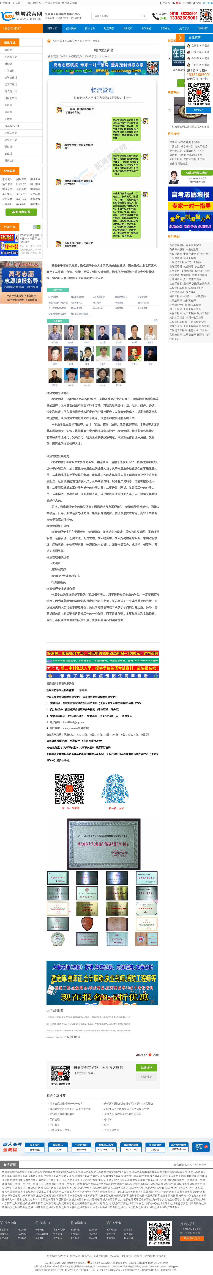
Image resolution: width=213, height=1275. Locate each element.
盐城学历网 (37, 1188)
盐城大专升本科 (130, 1176)
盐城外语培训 (156, 1199)
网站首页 (52, 28)
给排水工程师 (177, 317)
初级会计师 (176, 253)
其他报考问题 (21, 211)
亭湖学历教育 (169, 1191)
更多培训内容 (193, 245)
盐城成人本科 (146, 1207)
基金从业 (114, 1180)
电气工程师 (194, 305)
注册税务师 (189, 334)
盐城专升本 (163, 1203)
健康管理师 (187, 271)
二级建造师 (176, 258)
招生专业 (90, 28)
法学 (106, 1125)
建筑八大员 (176, 326)
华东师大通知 (59, 1229)
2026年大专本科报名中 (62, 1114)
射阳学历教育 (12, 1195)
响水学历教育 (90, 1195)
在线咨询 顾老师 (198, 58)
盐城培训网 (171, 1188)
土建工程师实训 (192, 326)
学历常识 (7, 194)
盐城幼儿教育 (35, 1203)
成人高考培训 (157, 1176)
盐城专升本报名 (141, 1184)
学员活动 (57, 1234)
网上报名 (208, 3)
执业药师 (188, 266)
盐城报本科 (183, 1184)
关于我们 (21, 194)
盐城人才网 (97, 1184)
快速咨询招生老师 (197, 172)
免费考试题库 (177, 249)
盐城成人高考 (192, 1172)
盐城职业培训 (190, 1199)
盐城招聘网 (110, 1184)
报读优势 (7, 189)
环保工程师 (176, 313)
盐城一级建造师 (36, 1207)
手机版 (166, 3)
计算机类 (10, 70)
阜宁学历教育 (74, 1195)
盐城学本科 (160, 1207)
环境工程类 (11, 133)
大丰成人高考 (97, 1176)
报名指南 (35, 189)
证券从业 (205, 330)
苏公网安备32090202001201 (103, 1263)
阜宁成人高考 (51, 1176)
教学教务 (146, 28)
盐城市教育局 (84, 1207)
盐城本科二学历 (60, 1191)
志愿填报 (7, 179)
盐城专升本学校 (68, 1188)
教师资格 (186, 275)
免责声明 (161, 1256)
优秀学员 (57, 1238)
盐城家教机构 (20, 1203)
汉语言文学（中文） (61, 1130)
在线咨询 (146, 1067)
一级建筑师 (199, 296)
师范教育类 (11, 56)
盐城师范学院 (153, 1191)
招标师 (206, 326)
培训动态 (93, 1234)
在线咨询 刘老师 (198, 52)
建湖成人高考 (82, 1176)
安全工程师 (194, 262)
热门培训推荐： (56, 1010)
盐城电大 (31, 1191)
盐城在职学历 (22, 1188)
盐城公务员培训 (119, 1188)
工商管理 (55, 1119)
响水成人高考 (20, 1176)
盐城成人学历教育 (128, 1207)
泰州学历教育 (121, 1195)
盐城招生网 (169, 1184)
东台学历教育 (43, 1195)
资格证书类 (11, 139)
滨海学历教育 (59, 1195)
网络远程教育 (141, 1199)
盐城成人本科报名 (12, 1199)
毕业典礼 (21, 204)
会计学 (108, 1119)
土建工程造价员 (192, 309)
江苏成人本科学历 (188, 1188)
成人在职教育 (125, 1199)
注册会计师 (203, 253)
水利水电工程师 (194, 317)
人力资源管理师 (192, 279)
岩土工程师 (176, 309)
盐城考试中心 (149, 1203)
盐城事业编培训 (101, 1188)
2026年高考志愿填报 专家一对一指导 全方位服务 (31, 238)
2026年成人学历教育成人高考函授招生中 (126, 1109)
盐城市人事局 (69, 1207)
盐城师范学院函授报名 (65, 1172)
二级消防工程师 (178, 330)
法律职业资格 (195, 288)
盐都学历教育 (184, 1191)
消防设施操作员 (201, 283)
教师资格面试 (199, 275)
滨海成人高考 (35, 1176)
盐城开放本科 (17, 1191)
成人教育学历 (110, 1199)
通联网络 (164, 1263)
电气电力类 (11, 91)
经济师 (187, 283)
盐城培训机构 (193, 1203)
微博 (189, 3)
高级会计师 (176, 334)
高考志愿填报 (177, 245)
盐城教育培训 (177, 1203)
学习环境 (21, 199)
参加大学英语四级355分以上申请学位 (70, 1109)
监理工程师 (189, 258)
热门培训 (184, 28)
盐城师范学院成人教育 (116, 1172)
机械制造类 (11, 98)
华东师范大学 (69, 3)
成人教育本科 (79, 1199)
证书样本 (35, 194)
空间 (198, 3)
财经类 (8, 63)
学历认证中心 (63, 1199)
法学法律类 (11, 77)
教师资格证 (32, 1180)
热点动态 (109, 28)
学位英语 (174, 339)
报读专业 (35, 179)
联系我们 (203, 28)
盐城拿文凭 (196, 1184)
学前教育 (55, 1125)
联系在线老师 (192, 1238)
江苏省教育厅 (174, 1207)
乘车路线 (110, 1238)
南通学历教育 (152, 1195)
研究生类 (10, 160)
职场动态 (75, 1234)
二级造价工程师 (178, 288)
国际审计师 (203, 334)
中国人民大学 (52, 3)
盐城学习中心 (183, 1195)
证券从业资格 (90, 1180)
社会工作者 (176, 283)
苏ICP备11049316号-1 (139, 1263)
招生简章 (21, 179)
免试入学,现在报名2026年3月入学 (122, 1114)
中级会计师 (189, 253)
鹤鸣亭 (86, 1184)
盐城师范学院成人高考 (90, 1172)
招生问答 (128, 28)
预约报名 (199, 110)
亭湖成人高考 (113, 1176)
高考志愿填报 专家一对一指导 (66, 1103)
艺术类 (8, 119)
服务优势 (128, 1234)
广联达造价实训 (197, 322)
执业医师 (200, 266)
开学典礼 (7, 204)
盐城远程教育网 (65, 1203)
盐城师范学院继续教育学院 (144, 1172)
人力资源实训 (177, 292)
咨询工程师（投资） (181, 296)
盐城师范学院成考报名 (40, 1172)
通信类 (8, 146)
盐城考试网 (157, 1184)
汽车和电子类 (12, 126)
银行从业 (193, 330)
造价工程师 (14, 1184)
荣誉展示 (128, 1229)
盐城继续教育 (20, 1207)
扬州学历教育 (136, 1195)
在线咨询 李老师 (198, 64)
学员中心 (165, 28)
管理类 (8, 50)
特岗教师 (174, 275)
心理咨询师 (176, 279)
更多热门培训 (72, 1036)
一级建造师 (192, 249)
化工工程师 (189, 313)
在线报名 (146, 1076)
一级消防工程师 (178, 262)
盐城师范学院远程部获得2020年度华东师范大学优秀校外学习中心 (190, 127)
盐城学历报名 (124, 1184)
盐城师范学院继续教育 (172, 1172)
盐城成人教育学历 (116, 1203)
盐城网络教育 (82, 1203)
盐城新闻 (93, 1229)
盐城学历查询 (84, 1188)
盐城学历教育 (51, 1188)
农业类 (8, 153)
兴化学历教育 (105, 1195)
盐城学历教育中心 (154, 1188)
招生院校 (71, 28)
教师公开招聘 (202, 271)
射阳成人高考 (66, 1176)
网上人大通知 (42, 1234)
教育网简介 (111, 1229)
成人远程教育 (94, 1199)
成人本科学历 (77, 1191)
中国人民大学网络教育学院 (131, 1191)
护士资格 (174, 271)
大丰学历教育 (28, 1195)
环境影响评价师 (178, 305)
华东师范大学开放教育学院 (100, 1191)
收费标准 (4, 1234)
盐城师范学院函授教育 (14, 1172)
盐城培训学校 (133, 1203)
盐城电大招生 (136, 1188)
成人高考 (191, 292)
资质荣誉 (7, 199)
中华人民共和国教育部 (105, 1207)
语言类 (8, 112)
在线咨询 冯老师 (198, 45)
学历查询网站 (47, 1199)
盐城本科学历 (199, 1195)
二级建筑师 (176, 300)
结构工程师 (189, 300)
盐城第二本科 (43, 1191)
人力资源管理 (111, 1130)
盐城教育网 (71, 41)
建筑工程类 (11, 84)
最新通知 (21, 189)
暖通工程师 (203, 313)
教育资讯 (75, 1229)
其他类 (8, 105)
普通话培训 (176, 266)
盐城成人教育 (97, 1203)
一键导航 (81, 690)
